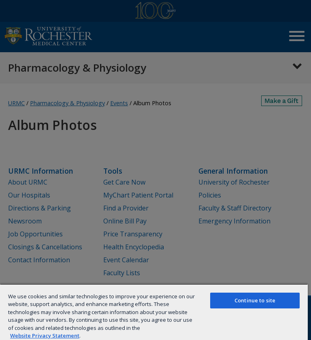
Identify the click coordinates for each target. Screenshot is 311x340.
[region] (154, 312)
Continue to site (254, 300)
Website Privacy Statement (44, 335)
